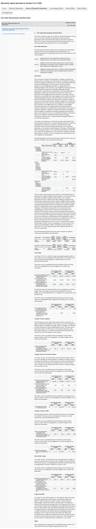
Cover (4, 8)
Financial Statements (16, 8)
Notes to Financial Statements (36, 8)
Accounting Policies (56, 8)
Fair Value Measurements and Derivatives (13, 33)
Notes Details (81, 8)
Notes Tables (70, 8)
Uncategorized (7, 12)
